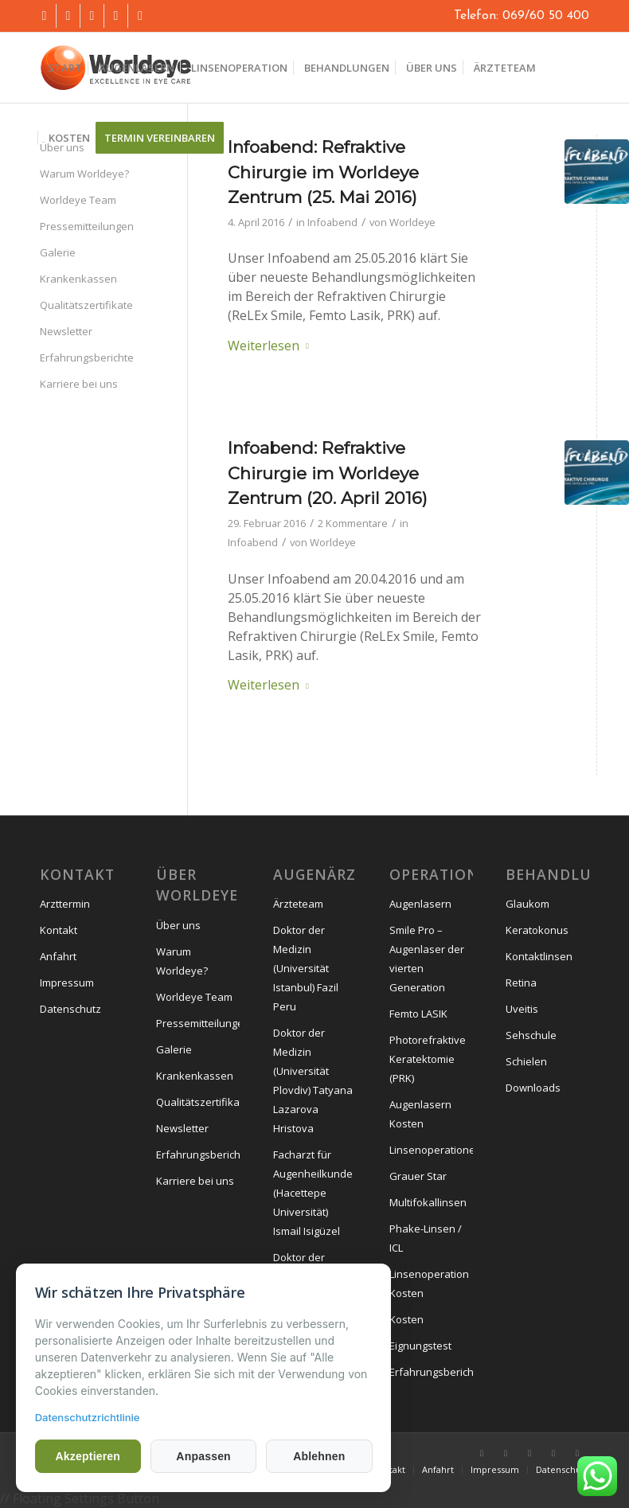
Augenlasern (420, 904)
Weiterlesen (271, 345)
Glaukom (527, 904)
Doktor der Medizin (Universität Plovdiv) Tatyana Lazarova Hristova (313, 1080)
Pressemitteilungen (87, 226)
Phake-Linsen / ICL (425, 1238)
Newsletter (66, 331)
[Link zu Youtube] (68, 16)
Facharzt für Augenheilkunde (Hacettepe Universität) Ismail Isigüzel (313, 1192)
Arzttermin (65, 904)
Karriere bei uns (79, 384)
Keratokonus (537, 930)
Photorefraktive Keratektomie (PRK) (427, 1059)
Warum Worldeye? (84, 173)
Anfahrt (58, 956)
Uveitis (522, 1009)
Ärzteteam (298, 904)
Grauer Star (418, 1176)
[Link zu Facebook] (44, 16)
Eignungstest (420, 1345)
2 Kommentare (353, 523)
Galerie (58, 252)
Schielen (526, 1061)
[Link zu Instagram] (92, 16)
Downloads (533, 1087)
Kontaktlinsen (539, 956)
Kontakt (58, 930)
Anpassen (201, 1456)
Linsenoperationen (431, 1150)
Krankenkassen (78, 279)
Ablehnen (315, 1456)
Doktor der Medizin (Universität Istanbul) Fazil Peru (305, 968)
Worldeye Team (78, 200)
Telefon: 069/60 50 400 (521, 16)
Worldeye (412, 222)
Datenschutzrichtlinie (87, 1417)
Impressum (67, 982)
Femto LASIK (418, 1013)
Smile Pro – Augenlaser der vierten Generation (426, 958)
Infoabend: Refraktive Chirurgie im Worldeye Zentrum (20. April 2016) (328, 473)
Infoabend (332, 222)
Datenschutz (70, 1009)
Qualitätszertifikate (86, 305)
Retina (521, 982)
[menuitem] (65, 68)
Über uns (178, 925)
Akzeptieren (87, 1456)
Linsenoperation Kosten (429, 1283)
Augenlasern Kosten (420, 1114)
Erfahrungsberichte (87, 357)
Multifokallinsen (428, 1202)
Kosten (406, 1319)
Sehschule (531, 1035)
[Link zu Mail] (115, 16)
